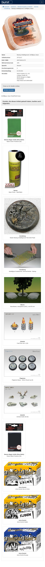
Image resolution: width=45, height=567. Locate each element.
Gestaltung (7, 8)
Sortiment (13, 6)
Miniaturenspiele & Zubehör (25, 6)
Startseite (6, 6)
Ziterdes (36, 6)
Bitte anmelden (9, 90)
